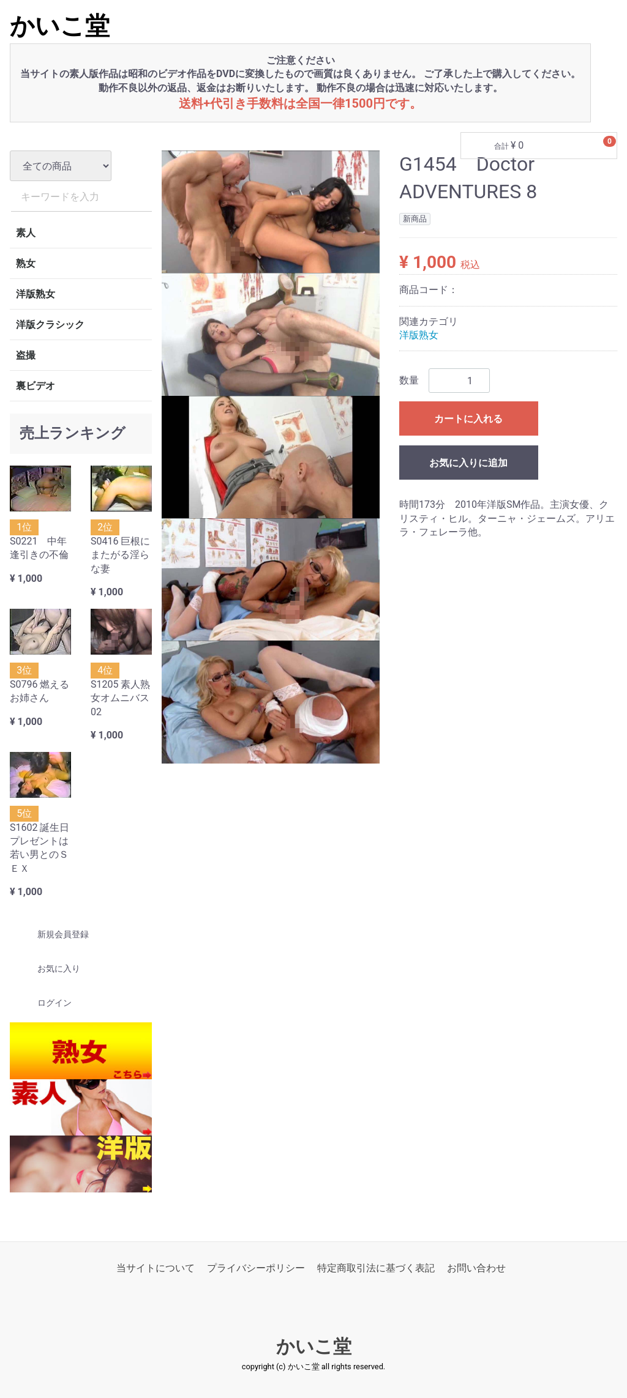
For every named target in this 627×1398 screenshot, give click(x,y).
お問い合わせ (476, 1268)
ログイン (44, 1003)
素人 (26, 233)
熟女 (26, 263)
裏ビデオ (35, 386)
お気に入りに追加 (468, 463)
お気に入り (48, 969)
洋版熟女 (35, 294)
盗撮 (26, 355)
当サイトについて (155, 1268)
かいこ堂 (60, 26)
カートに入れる (468, 419)
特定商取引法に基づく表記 (376, 1268)
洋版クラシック (50, 324)
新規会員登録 (52, 934)
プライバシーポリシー (256, 1268)
